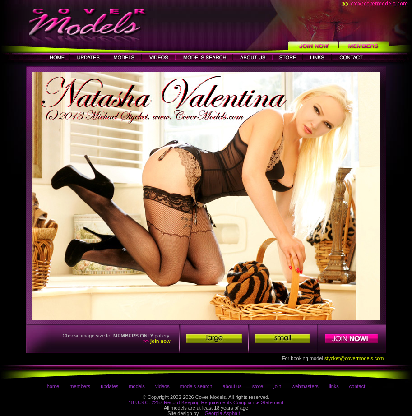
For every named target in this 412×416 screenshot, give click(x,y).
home (53, 386)
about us (231, 386)
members (79, 386)
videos (162, 386)
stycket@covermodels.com (354, 358)
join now (160, 341)
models (136, 386)
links (334, 386)
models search (196, 386)
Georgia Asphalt (222, 413)
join (277, 386)
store (257, 386)
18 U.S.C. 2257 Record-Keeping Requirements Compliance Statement (206, 402)
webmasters (305, 386)
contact (357, 386)
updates (109, 386)
